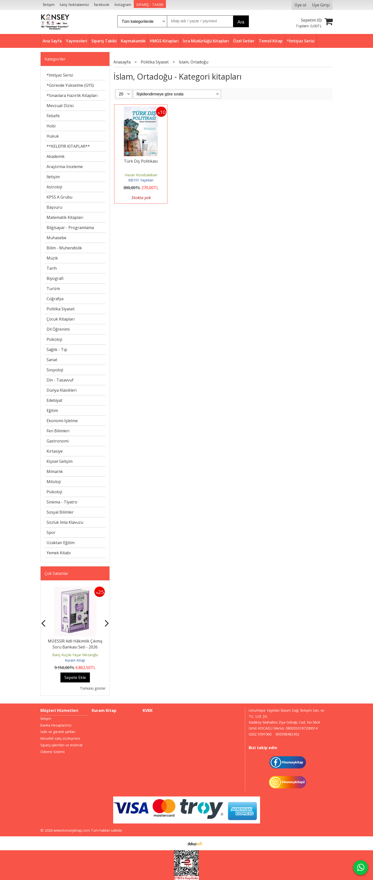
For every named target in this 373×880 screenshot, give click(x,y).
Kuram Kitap (75, 660)
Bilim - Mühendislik (64, 248)
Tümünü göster (93, 688)
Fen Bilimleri (58, 431)
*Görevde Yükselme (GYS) (70, 85)
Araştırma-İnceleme (65, 166)
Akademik (56, 156)
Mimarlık (55, 471)
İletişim (53, 176)
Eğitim (52, 410)
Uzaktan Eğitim (61, 542)
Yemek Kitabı (59, 553)
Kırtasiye (55, 451)
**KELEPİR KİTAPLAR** (68, 146)
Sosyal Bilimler (60, 512)
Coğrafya (55, 298)
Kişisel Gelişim (60, 461)
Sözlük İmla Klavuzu (65, 522)
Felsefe (53, 115)
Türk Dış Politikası (141, 161)
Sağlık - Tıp (57, 349)
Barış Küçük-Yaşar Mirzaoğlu (75, 654)
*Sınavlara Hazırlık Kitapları (72, 95)
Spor (51, 532)
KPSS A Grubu (59, 197)
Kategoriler (55, 59)
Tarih (52, 268)
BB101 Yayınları (140, 180)
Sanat (52, 359)
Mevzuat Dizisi (60, 105)
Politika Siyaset (61, 309)
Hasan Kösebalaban (141, 175)
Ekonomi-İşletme (62, 420)
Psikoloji (54, 339)
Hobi (51, 126)
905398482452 (287, 734)
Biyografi (55, 278)
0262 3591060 (260, 734)
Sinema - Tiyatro (62, 502)
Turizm (53, 288)
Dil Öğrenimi (58, 329)
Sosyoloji (55, 370)
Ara (241, 22)
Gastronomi (58, 441)
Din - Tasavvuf (60, 380)
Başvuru (54, 207)
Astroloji (54, 187)
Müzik (52, 258)
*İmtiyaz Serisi (60, 75)
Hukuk (53, 136)
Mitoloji (54, 481)
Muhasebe (56, 237)
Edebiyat (54, 400)
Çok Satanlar (56, 573)
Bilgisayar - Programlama (70, 227)
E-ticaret (178, 843)
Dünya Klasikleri (62, 390)
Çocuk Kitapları (61, 319)
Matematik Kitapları (65, 217)
